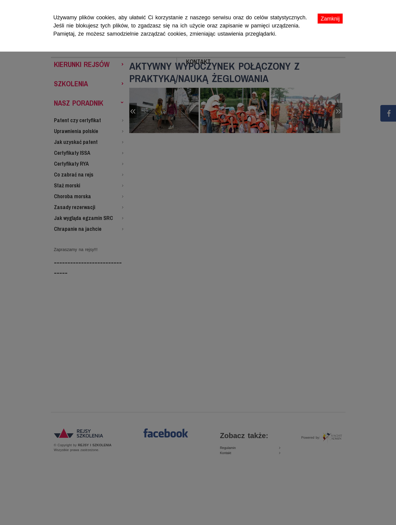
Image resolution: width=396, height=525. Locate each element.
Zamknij (330, 19)
